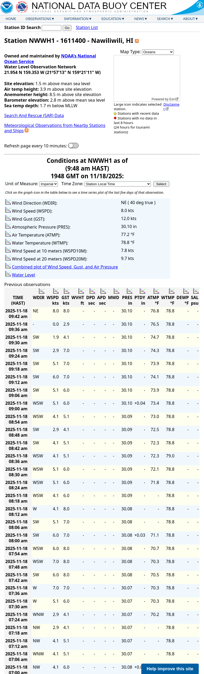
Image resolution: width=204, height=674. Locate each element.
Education (111, 18)
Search (163, 18)
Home (11, 18)
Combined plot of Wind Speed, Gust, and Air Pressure (65, 267)
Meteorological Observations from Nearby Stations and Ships (54, 128)
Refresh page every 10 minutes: (35, 146)
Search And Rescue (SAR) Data (34, 115)
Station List (87, 27)
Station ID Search (22, 27)
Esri (172, 99)
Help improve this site (170, 668)
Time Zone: (72, 184)
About (189, 18)
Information (76, 18)
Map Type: (131, 52)
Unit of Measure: (22, 184)
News (139, 18)
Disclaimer (171, 106)
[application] (147, 78)
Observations (38, 18)
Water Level (23, 275)
